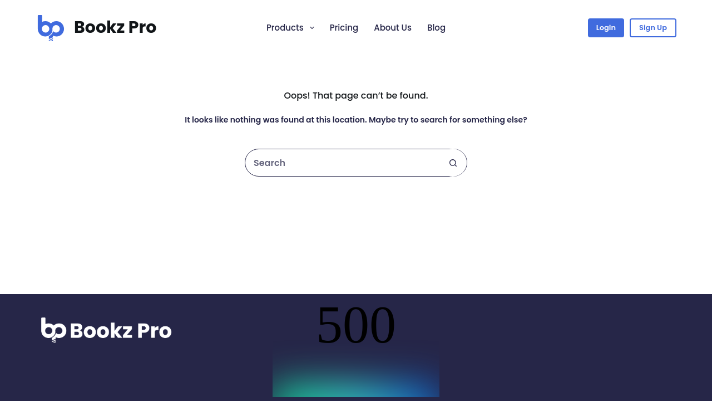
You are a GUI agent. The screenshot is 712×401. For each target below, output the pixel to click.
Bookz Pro (115, 27)
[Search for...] (342, 163)
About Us (393, 27)
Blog (436, 27)
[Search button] (453, 163)
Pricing (344, 27)
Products (292, 28)
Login (606, 27)
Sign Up (653, 27)
